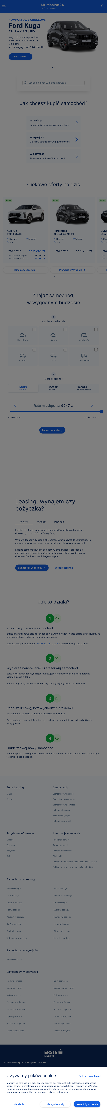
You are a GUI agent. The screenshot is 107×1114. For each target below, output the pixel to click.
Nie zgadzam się (55, 1104)
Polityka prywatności (89, 1076)
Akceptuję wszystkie (87, 1104)
